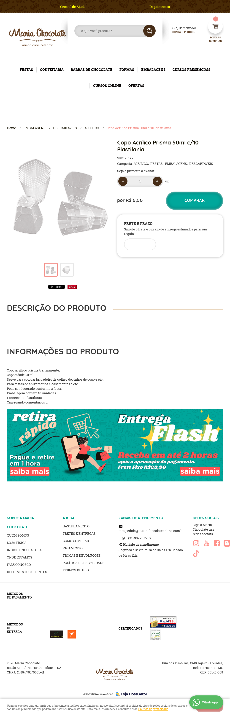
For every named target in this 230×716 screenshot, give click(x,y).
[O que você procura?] (149, 31)
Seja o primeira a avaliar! (136, 171)
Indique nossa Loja (24, 550)
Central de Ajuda (72, 7)
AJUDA (68, 518)
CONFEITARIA (52, 69)
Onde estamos (19, 557)
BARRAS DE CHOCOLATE (91, 69)
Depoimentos (159, 7)
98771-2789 (139, 538)
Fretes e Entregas (79, 533)
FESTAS (26, 69)
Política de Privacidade (83, 563)
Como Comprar (76, 541)
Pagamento (73, 548)
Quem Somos (18, 535)
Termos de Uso (76, 570)
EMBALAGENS (153, 69)
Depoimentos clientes (27, 572)
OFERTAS (136, 85)
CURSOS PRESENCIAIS (191, 69)
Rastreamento (76, 526)
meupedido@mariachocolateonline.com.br (151, 531)
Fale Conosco (19, 564)
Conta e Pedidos (179, 32)
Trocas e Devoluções (82, 555)
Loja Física (17, 542)
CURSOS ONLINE (107, 85)
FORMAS (126, 69)
